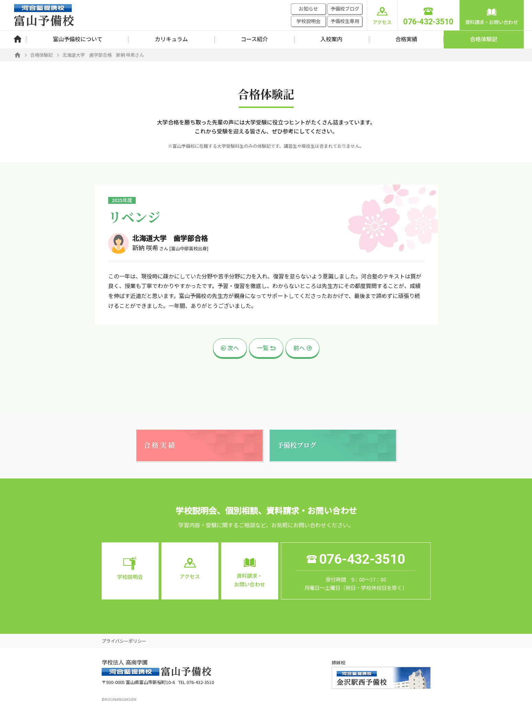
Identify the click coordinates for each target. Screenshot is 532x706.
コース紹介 (254, 39)
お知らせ (308, 8)
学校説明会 (308, 21)
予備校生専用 (344, 21)
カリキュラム (171, 39)
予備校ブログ (344, 8)
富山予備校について (77, 39)
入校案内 (331, 39)
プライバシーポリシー (124, 641)
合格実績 (406, 39)
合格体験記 (483, 39)
